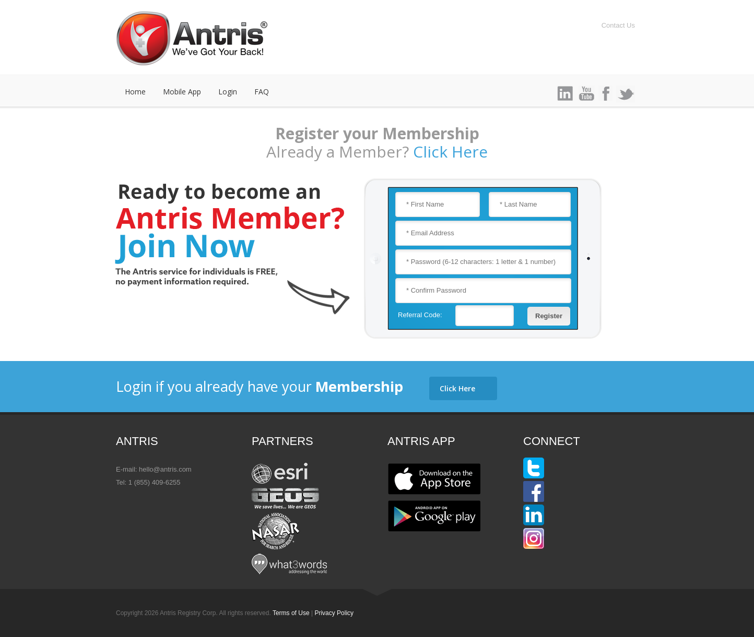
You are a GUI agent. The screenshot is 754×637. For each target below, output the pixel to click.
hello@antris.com (165, 469)
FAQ (261, 92)
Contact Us (618, 25)
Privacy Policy (334, 613)
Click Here (450, 151)
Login (227, 92)
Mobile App (182, 92)
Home (135, 92)
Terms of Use (291, 613)
